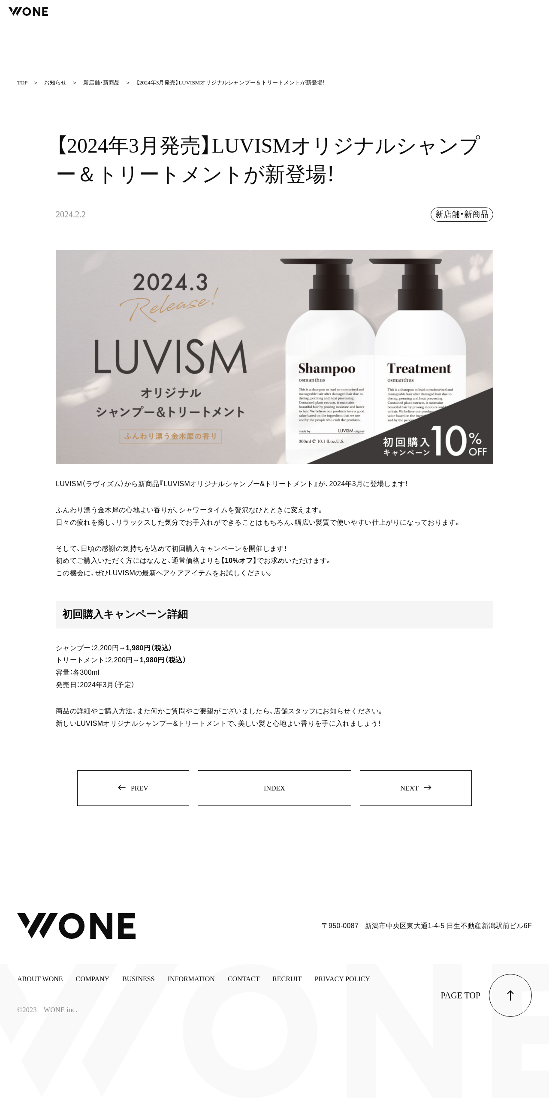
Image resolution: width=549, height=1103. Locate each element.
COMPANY (93, 983)
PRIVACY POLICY (342, 983)
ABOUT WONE (40, 983)
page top (460, 1000)
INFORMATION (191, 983)
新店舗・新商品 (460, 214)
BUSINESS (138, 983)
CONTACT (243, 983)
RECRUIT (287, 983)
